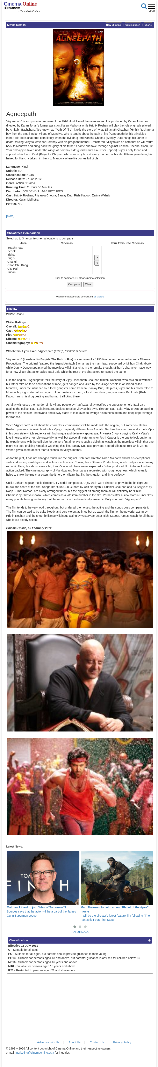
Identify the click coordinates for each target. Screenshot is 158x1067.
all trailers (99, 296)
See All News (80, 932)
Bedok (23, 251)
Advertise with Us (48, 1042)
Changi (23, 262)
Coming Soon (132, 25)
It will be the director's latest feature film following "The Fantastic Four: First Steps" (117, 886)
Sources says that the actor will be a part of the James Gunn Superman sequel (43, 884)
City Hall (23, 269)
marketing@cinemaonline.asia (34, 1052)
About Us (75, 1042)
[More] (10, 216)
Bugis (23, 258)
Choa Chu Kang (23, 265)
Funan (23, 272)
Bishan (23, 255)
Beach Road (23, 248)
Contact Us (97, 1042)
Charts (148, 25)
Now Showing (113, 25)
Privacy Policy (122, 1042)
